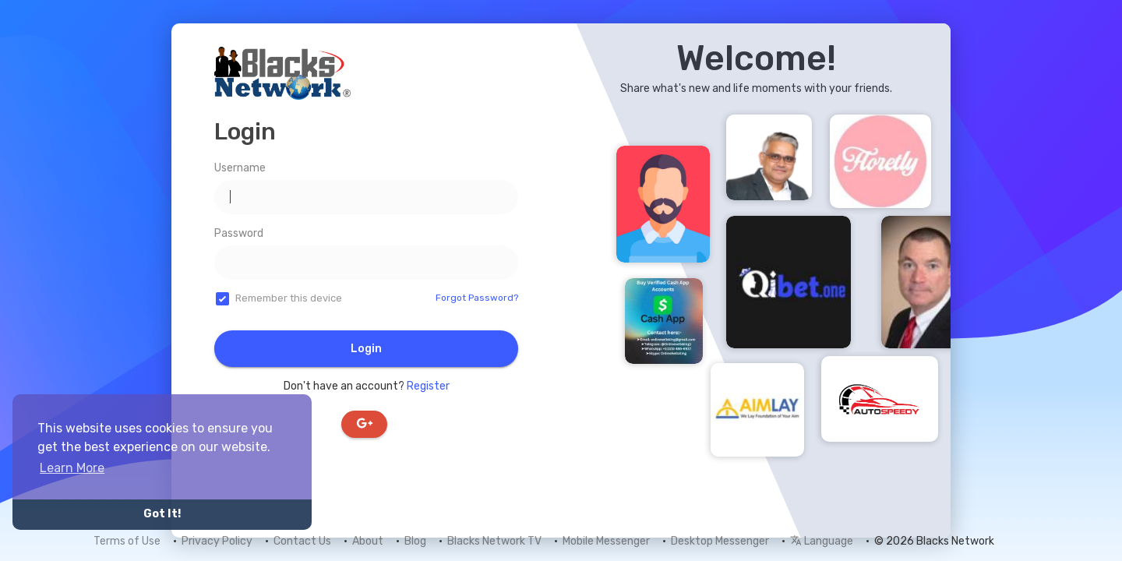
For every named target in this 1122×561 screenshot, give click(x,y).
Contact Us (302, 541)
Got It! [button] (162, 513)
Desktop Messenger (720, 541)
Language (821, 541)
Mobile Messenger (606, 541)
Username (240, 168)
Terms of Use (127, 541)
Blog (415, 541)
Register (428, 386)
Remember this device (288, 298)
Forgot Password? (477, 297)
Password (238, 233)
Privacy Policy (217, 541)
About (367, 541)
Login (366, 348)
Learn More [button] (72, 467)
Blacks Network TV (494, 541)
